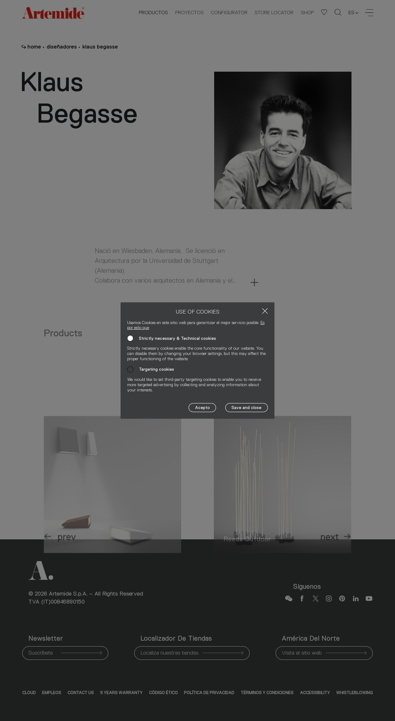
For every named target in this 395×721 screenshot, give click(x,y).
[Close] (265, 311)
